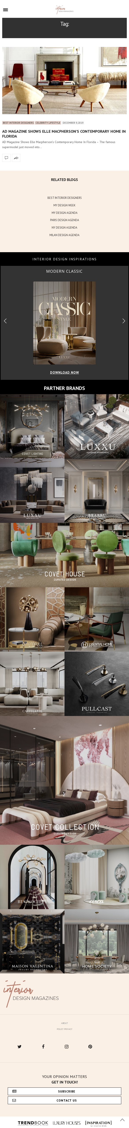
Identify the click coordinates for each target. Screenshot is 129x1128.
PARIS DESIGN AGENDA (64, 220)
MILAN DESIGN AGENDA (64, 235)
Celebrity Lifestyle (48, 122)
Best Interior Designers (18, 122)
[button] (124, 321)
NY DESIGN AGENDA (64, 227)
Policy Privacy (64, 1029)
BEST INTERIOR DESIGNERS (64, 198)
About (64, 1023)
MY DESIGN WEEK (64, 205)
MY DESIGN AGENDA (65, 213)
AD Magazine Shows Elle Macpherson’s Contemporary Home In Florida (64, 134)
